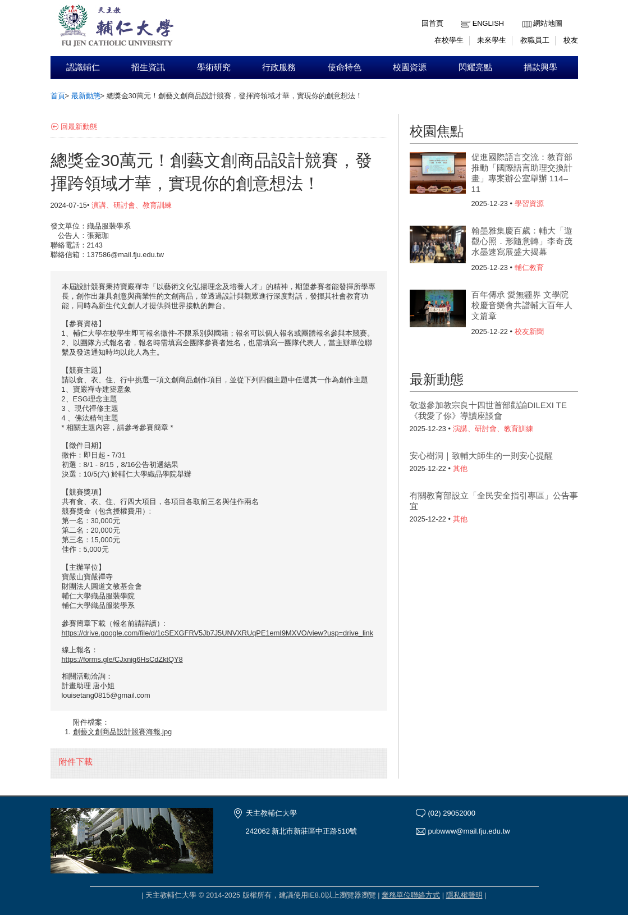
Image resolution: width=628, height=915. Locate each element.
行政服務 (279, 67)
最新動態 (85, 96)
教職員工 (534, 40)
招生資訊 (148, 67)
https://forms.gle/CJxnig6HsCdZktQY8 (122, 659)
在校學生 (449, 40)
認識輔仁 (83, 67)
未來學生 (491, 40)
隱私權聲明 (464, 895)
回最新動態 (79, 126)
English (488, 23)
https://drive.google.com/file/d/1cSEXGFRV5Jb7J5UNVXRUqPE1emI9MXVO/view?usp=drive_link (218, 633)
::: (525, 15)
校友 (570, 40)
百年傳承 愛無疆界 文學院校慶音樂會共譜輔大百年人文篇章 (521, 305)
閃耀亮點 (475, 67)
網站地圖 (547, 23)
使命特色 (344, 67)
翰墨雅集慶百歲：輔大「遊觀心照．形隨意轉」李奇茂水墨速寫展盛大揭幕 (521, 241)
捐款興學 (540, 67)
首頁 (58, 96)
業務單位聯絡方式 (411, 895)
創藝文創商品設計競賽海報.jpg (122, 732)
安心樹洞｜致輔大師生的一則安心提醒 (481, 455)
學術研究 (214, 67)
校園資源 (410, 67)
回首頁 (432, 23)
